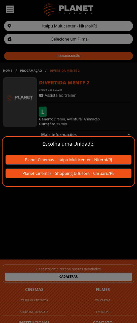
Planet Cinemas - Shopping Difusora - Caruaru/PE (68, 173)
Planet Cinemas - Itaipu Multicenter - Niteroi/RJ (68, 160)
